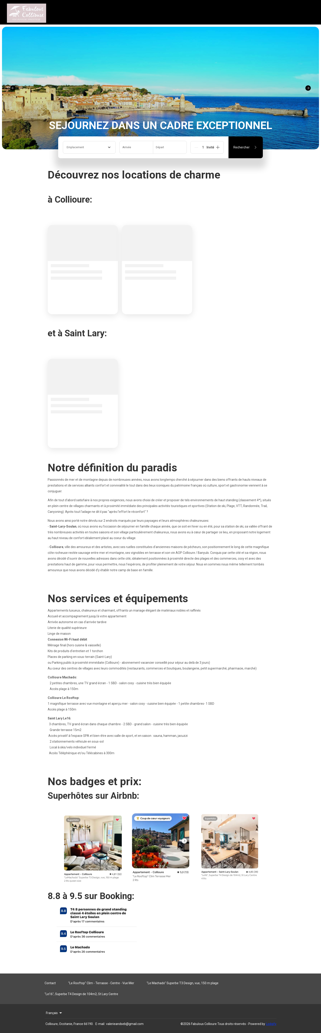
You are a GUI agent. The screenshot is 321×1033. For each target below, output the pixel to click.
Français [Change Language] (54, 1013)
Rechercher (245, 147)
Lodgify (271, 1024)
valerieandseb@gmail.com (125, 1024)
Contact (50, 983)
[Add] (217, 147)
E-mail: (100, 1024)
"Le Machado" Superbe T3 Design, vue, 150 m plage (182, 983)
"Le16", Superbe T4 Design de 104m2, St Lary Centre (81, 994)
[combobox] (89, 147)
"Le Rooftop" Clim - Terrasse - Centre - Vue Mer (101, 983)
